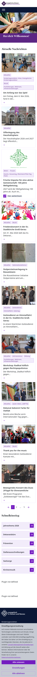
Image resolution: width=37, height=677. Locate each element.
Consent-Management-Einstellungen (20, 645)
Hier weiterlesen (12, 196)
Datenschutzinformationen (11, 657)
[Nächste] (28, 507)
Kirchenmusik (9, 570)
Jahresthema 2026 (11, 525)
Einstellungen (18, 668)
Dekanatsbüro (9, 534)
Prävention (8, 543)
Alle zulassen (18, 662)
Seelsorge (7, 561)
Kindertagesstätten (9, 622)
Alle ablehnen (18, 673)
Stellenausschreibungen (13, 552)
